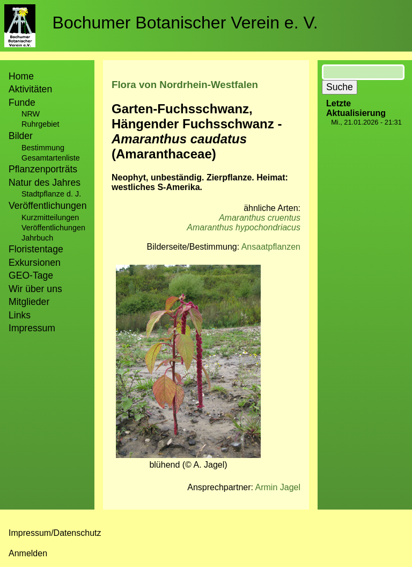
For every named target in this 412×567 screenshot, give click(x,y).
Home (21, 76)
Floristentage (36, 249)
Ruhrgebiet (40, 124)
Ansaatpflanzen (270, 246)
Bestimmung (42, 147)
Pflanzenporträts (43, 169)
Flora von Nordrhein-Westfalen (185, 84)
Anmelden (28, 553)
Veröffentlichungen (53, 227)
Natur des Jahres (44, 182)
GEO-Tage (31, 275)
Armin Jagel (277, 487)
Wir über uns (35, 289)
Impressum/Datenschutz (55, 532)
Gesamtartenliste (50, 158)
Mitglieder (29, 301)
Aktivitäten (30, 89)
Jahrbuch (37, 238)
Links (20, 315)
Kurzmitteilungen (50, 217)
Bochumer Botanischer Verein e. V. (185, 22)
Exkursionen (35, 262)
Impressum (32, 328)
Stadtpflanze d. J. (51, 194)
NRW (30, 114)
